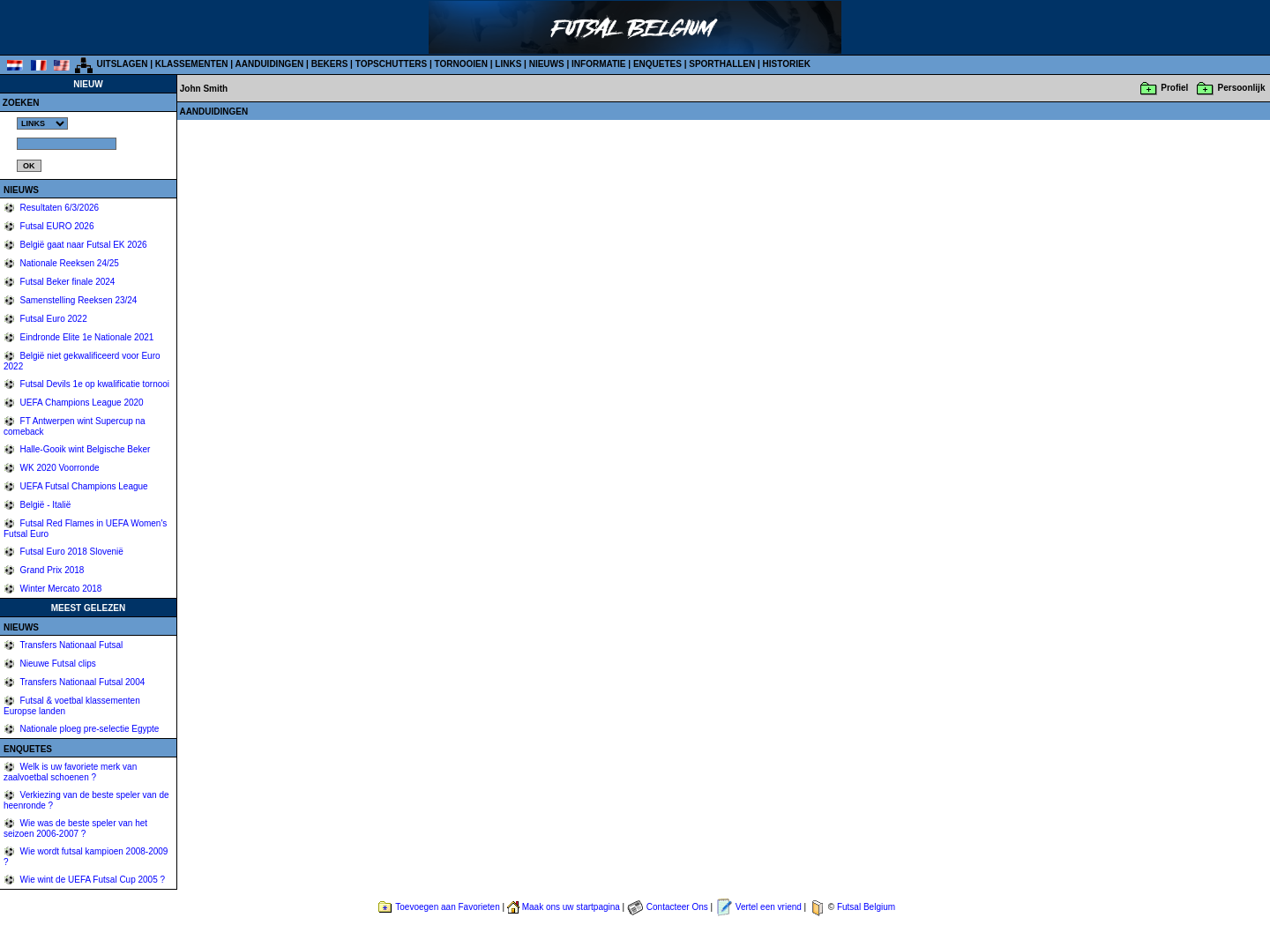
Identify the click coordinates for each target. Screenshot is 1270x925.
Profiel (1174, 88)
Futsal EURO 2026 (56, 226)
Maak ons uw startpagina (571, 907)
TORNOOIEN (461, 64)
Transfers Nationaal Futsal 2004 (82, 682)
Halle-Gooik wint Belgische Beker (84, 449)
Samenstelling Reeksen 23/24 (78, 300)
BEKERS (329, 64)
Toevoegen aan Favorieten (447, 907)
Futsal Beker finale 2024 (67, 282)
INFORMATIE (598, 64)
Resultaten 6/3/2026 (58, 208)
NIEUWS (546, 64)
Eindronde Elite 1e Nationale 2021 (86, 337)
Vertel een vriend (769, 907)
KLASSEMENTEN (191, 64)
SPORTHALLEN (722, 64)
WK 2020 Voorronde (59, 468)
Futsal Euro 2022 (52, 319)
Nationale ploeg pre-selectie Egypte (89, 729)
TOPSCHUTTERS (391, 64)
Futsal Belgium (866, 907)
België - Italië (44, 505)
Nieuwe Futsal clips (57, 663)
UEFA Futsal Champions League (83, 486)
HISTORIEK (787, 64)
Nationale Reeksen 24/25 (68, 263)
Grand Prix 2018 (51, 570)
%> (42, 123)
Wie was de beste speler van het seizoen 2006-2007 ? (75, 828)
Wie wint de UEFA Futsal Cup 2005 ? (91, 879)
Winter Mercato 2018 (60, 588)
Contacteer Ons (677, 907)
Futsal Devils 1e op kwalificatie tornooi (93, 384)
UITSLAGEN (122, 64)
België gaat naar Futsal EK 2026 (82, 245)
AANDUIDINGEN (269, 64)
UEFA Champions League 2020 (81, 402)
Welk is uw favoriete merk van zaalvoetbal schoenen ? (70, 772)
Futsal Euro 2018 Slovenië (70, 551)
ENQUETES (657, 64)
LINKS (508, 64)
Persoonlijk (1242, 88)
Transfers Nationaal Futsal (70, 645)
